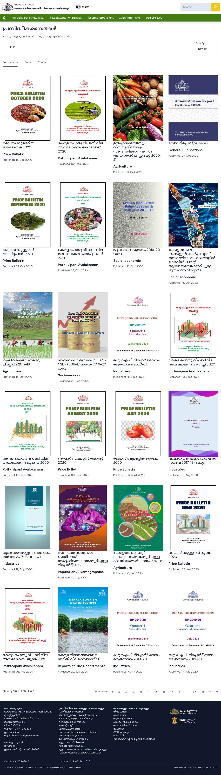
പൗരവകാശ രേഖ (70, 728)
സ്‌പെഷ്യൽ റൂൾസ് (70, 735)
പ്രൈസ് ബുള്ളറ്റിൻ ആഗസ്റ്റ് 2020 (80, 460)
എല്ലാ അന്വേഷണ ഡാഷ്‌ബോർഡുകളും (83, 749)
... (126, 691)
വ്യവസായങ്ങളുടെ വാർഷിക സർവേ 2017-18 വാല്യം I (192, 460)
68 (203, 691)
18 (179, 691)
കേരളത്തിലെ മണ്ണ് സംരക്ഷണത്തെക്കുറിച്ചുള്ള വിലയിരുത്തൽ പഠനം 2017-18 (137, 556)
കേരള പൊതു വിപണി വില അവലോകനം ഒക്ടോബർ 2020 (80, 147)
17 (172, 691)
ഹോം (6, 36)
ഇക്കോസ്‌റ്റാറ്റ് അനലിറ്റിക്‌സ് (21, 749)
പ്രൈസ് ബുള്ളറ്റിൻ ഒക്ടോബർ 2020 (18, 145)
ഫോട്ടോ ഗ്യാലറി (13, 742)
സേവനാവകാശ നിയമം (73, 739)
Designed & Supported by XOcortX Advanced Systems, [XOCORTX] (195, 767)
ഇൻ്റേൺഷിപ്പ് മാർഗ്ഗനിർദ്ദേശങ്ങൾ (134, 739)
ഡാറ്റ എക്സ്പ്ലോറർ (57, 36)
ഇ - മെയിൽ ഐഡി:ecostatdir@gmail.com (21, 734)
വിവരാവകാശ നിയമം (72, 721)
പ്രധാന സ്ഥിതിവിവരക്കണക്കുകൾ (80, 752)
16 (164, 691)
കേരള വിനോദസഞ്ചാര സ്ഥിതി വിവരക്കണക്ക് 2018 (81, 657)
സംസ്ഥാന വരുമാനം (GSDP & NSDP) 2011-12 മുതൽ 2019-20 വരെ (82, 364)
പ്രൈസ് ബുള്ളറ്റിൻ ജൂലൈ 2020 (135, 460)
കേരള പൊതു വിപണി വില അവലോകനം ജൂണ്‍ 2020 (25, 657)
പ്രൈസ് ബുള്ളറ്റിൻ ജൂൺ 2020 (190, 554)
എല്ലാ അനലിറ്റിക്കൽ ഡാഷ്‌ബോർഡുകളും (72, 744)
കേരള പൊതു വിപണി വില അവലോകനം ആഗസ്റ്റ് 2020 (192, 362)
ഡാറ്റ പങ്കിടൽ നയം (125, 725)
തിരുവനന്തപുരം (14, 721)
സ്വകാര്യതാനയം (123, 718)
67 (194, 691)
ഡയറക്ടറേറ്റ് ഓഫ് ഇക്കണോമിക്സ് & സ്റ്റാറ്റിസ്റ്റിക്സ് (28, 713)
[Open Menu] (9, 47)
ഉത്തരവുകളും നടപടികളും (76, 718)
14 (149, 691)
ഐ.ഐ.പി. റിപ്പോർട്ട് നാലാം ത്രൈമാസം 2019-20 (192, 657)
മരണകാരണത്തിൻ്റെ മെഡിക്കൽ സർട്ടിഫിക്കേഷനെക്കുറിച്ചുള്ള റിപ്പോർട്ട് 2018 (83, 558)
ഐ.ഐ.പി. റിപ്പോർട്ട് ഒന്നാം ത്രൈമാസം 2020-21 (136, 362)
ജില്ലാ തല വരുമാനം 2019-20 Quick (136, 251)
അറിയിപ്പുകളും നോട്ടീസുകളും (78, 715)
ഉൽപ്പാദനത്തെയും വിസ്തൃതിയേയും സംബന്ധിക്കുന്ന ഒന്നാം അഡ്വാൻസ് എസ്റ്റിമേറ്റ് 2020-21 (137, 151)
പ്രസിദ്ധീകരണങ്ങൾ (71, 711)
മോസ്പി (118, 735)
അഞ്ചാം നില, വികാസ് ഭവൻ (21, 718)
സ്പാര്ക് (118, 728)
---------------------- (19, 739)
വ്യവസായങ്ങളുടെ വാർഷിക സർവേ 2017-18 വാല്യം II (26, 554)
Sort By (200, 43)
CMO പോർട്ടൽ (122, 732)
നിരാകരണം (121, 711)
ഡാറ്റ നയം (119, 715)
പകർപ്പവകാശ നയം (125, 721)
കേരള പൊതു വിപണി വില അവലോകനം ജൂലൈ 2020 (26, 460)
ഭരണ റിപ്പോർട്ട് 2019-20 (188, 143)
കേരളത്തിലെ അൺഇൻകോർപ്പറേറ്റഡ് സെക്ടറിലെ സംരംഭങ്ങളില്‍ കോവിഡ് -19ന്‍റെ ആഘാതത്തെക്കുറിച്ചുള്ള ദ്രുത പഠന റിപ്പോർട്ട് (192, 259)
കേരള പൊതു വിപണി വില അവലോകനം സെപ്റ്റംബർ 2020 (80, 253)
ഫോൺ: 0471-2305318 (17, 728)
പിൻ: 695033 (12, 725)
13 (141, 691)
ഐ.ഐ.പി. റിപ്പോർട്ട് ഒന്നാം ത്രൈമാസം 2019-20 (136, 657)
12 (133, 691)
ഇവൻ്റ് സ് (10, 745)
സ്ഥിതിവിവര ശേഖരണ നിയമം (77, 732)
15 (156, 691)
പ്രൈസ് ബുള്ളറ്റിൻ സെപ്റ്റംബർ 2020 (18, 251)
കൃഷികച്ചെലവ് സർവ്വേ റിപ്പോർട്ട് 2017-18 (21, 362)
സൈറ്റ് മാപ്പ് (66, 725)
